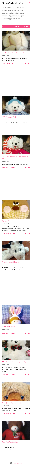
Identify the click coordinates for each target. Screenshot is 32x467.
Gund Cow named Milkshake (10, 262)
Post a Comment (10, 128)
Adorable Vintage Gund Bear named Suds (14, 53)
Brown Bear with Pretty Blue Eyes (12, 403)
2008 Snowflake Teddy (9, 117)
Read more (27, 63)
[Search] (26, 2)
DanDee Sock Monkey (8, 326)
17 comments (9, 63)
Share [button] (3, 63)
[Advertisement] (16, 80)
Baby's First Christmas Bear (10, 442)
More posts (27, 458)
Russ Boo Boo (6, 221)
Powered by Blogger (16, 463)
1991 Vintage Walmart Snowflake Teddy (14, 362)
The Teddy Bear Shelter (12, 2)
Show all (27, 26)
